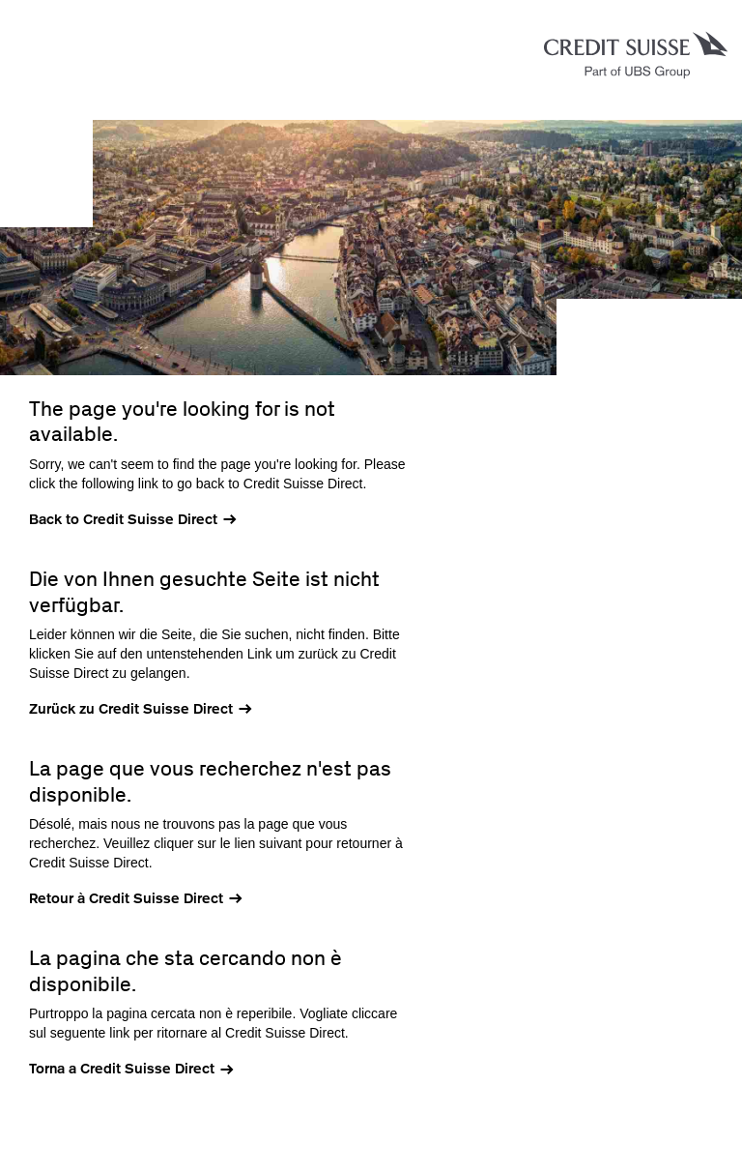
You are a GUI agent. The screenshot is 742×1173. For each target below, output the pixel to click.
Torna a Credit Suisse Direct (121, 1068)
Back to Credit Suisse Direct (123, 519)
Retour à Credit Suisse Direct (126, 898)
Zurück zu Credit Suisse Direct (131, 709)
